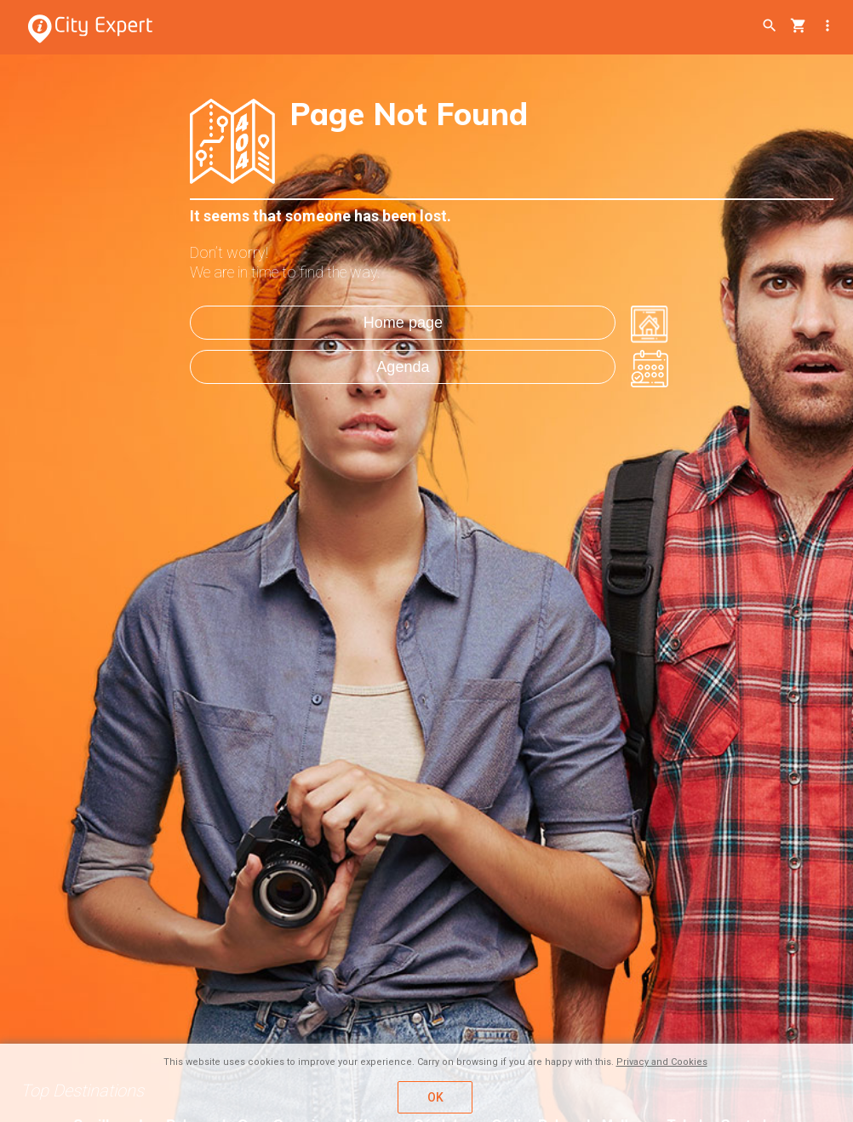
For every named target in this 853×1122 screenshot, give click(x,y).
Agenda (402, 366)
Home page (403, 322)
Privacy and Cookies (661, 1062)
